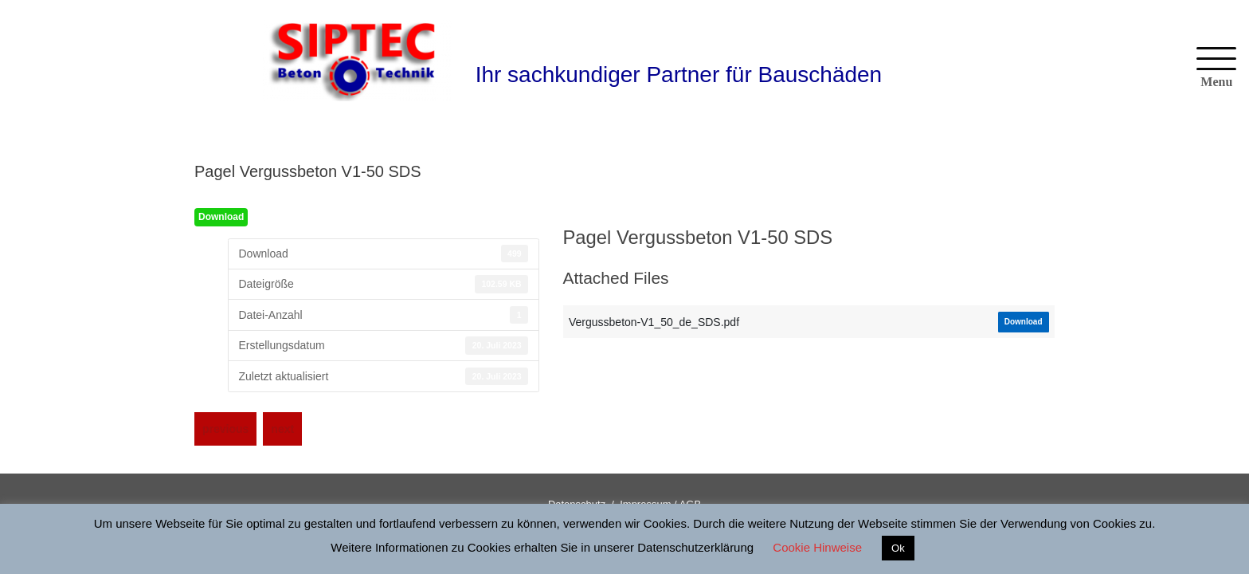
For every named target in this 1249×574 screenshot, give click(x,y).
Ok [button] (898, 548)
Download (221, 216)
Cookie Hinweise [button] (817, 547)
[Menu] (1216, 68)
